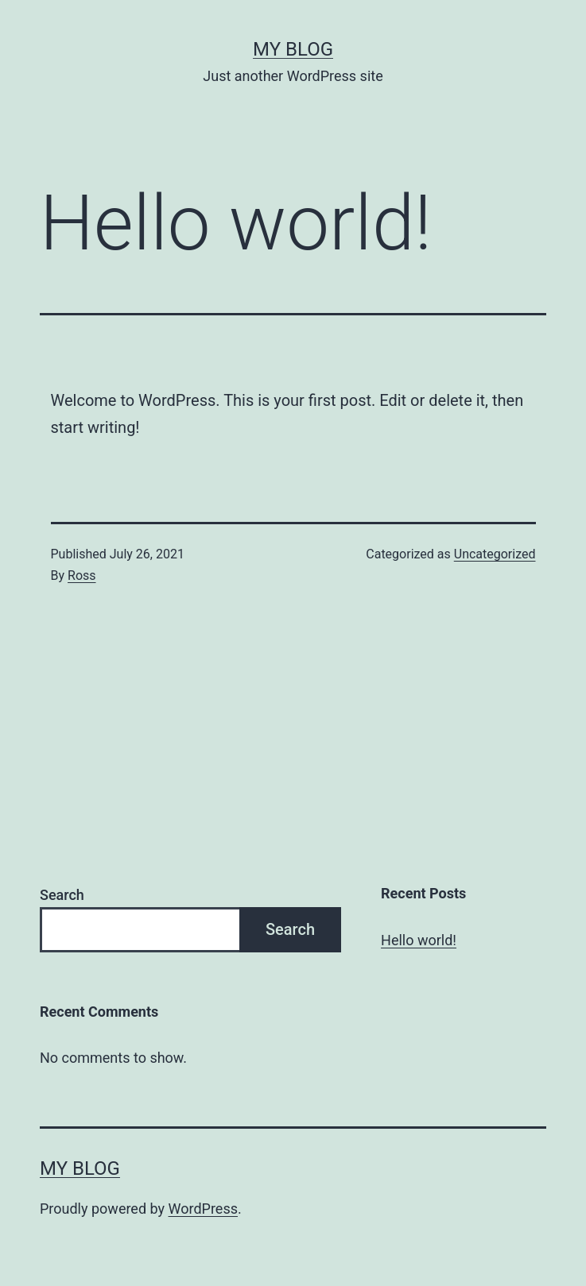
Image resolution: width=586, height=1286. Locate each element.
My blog (293, 49)
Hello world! (418, 940)
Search (62, 894)
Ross (82, 575)
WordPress (203, 1208)
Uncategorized (495, 554)
